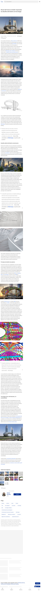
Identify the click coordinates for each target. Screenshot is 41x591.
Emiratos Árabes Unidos (13, 421)
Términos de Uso (21, 582)
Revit (15, 273)
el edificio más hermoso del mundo (12, 52)
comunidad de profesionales (11, 458)
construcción (4, 90)
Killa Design (8, 50)
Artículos (7, 503)
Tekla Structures (7, 301)
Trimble (8, 302)
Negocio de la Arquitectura (6, 516)
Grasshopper (6, 274)
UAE (2, 505)
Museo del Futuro (14, 40)
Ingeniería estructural (15, 516)
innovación (13, 505)
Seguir (17, 494)
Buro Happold (12, 50)
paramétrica (7, 152)
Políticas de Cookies (15, 584)
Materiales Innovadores (11, 514)
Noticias (3, 503)
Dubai (12, 503)
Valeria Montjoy (9, 493)
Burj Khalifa (14, 43)
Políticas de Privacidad (5, 584)
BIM (16, 274)
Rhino (2, 274)
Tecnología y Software (8, 507)
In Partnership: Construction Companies (8, 512)
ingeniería (19, 89)
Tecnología (19, 505)
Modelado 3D (4, 514)
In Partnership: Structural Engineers (7, 510)
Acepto (37, 583)
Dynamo (19, 273)
